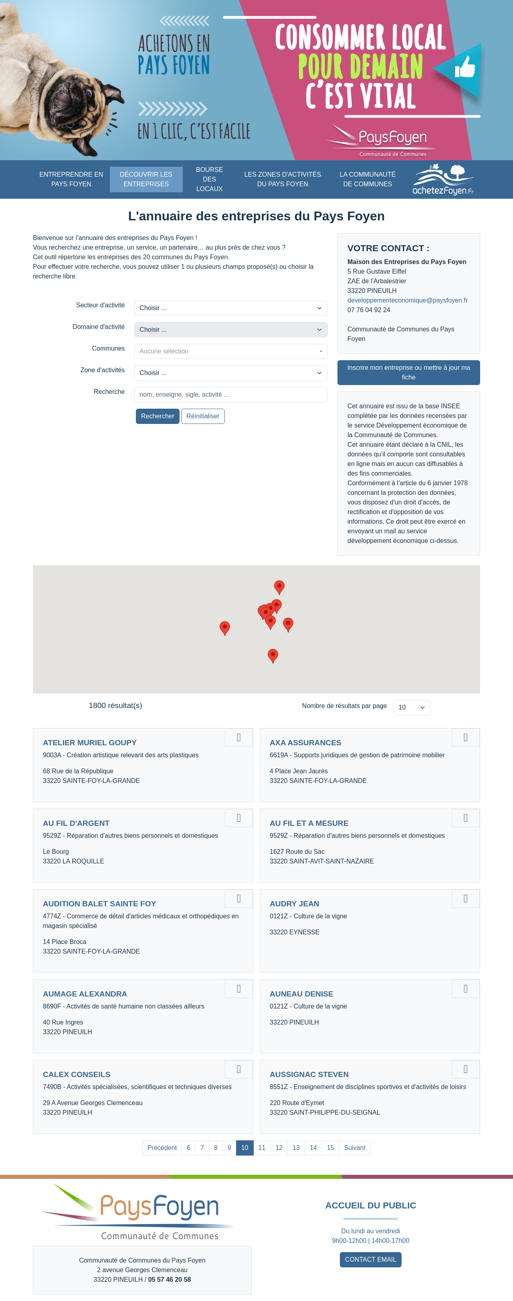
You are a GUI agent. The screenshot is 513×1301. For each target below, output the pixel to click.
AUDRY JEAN (294, 904)
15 (330, 1147)
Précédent (162, 1147)
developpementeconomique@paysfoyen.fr (407, 300)
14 (313, 1147)
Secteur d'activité (100, 305)
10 (244, 1147)
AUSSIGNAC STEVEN (309, 1074)
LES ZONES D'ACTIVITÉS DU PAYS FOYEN (282, 179)
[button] (273, 656)
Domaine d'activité (99, 326)
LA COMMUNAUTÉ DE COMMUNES (368, 179)
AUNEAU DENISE (301, 994)
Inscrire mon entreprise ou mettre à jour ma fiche (409, 372)
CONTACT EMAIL (370, 1259)
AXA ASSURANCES (305, 742)
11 (262, 1147)
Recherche (109, 391)
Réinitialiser (203, 416)
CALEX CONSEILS (76, 1074)
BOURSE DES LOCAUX (209, 179)
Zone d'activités (103, 370)
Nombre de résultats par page (344, 705)
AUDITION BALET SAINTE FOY (99, 904)
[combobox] (231, 351)
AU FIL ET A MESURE (309, 823)
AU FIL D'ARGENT (76, 823)
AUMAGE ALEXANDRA (85, 994)
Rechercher (157, 416)
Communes (108, 348)
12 (279, 1147)
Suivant (354, 1147)
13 (296, 1147)
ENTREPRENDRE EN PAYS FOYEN (71, 179)
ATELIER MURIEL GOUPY (90, 742)
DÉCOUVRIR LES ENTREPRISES (146, 179)
